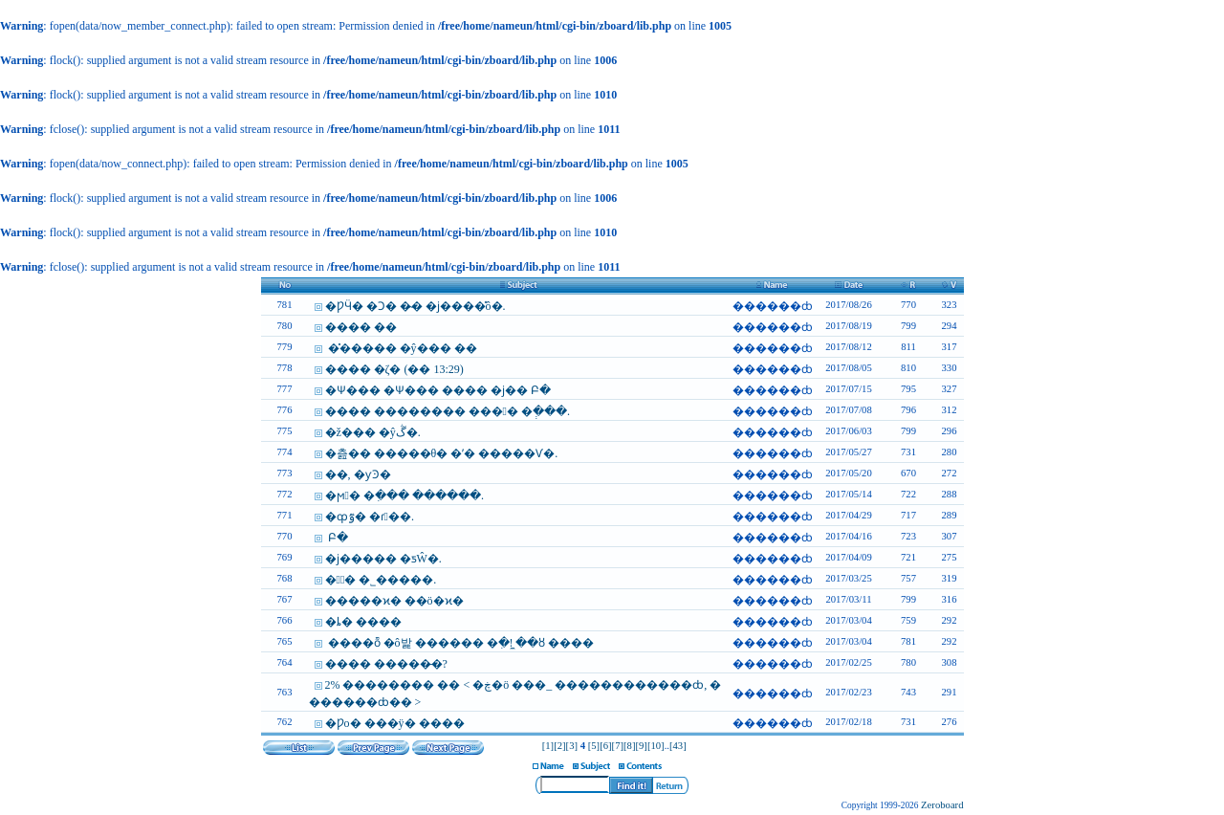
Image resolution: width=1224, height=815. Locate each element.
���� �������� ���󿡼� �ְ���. (447, 411)
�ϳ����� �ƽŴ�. (383, 558)
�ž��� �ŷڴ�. (373, 432)
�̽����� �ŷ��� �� (401, 348)
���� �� (361, 327)
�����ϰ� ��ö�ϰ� (394, 600)
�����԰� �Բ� (336, 537)
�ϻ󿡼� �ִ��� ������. (404, 495)
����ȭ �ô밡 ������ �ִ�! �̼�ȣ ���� (460, 643)
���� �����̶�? (386, 664)
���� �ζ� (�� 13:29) (394, 369)
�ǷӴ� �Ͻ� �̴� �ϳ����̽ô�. (415, 306)
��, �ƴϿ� (358, 474)
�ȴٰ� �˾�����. (381, 579)
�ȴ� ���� (363, 621)
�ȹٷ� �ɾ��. (369, 516)
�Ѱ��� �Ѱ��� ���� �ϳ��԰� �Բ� (438, 390)
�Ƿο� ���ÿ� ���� (395, 723)
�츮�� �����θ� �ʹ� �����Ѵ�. (441, 453)
